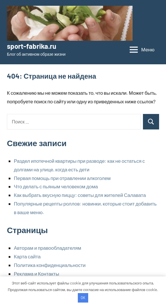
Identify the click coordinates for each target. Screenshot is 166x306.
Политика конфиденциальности (50, 265)
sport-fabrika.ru (31, 46)
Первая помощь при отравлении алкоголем (62, 178)
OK (83, 297)
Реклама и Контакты (36, 273)
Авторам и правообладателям (47, 248)
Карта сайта (27, 256)
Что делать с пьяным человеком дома (56, 186)
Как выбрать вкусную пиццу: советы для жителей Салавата (80, 195)
